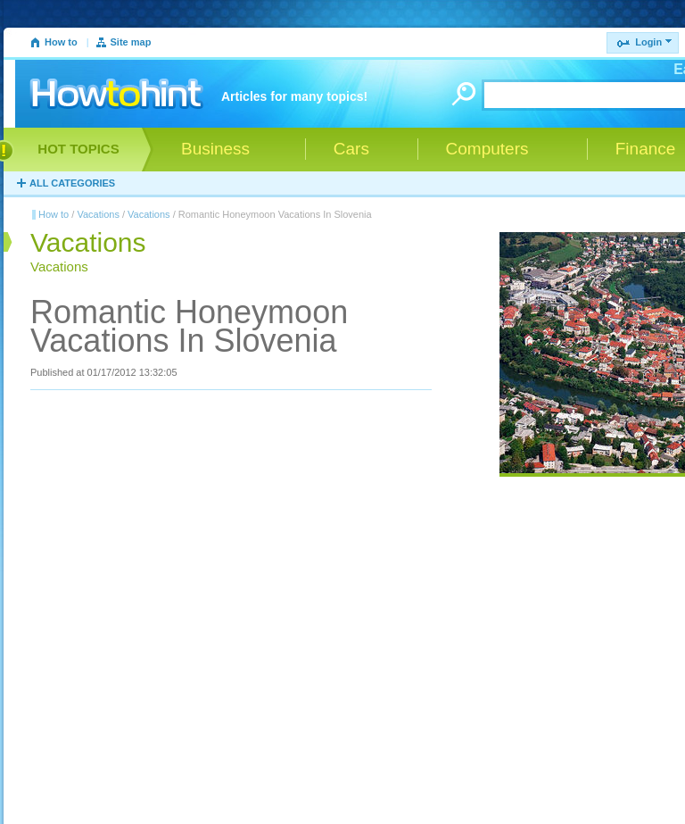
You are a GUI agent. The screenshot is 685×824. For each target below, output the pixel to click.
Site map (131, 42)
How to (61, 42)
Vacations (98, 214)
